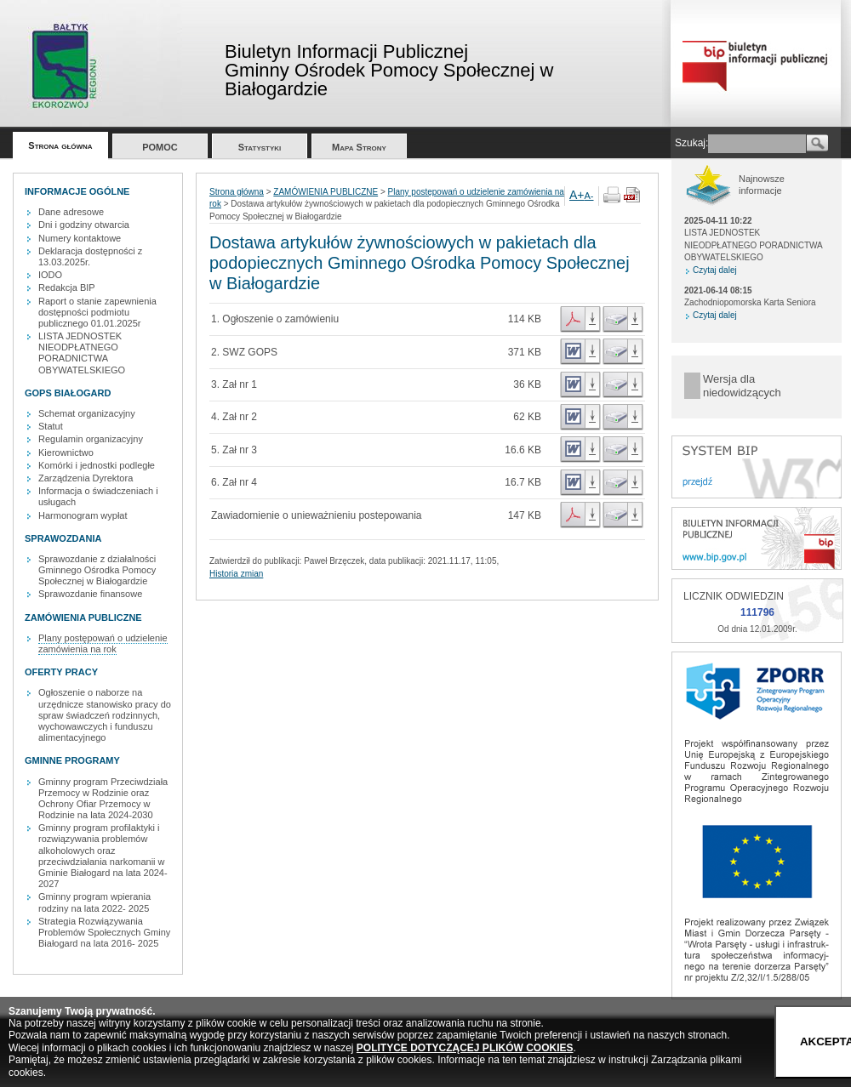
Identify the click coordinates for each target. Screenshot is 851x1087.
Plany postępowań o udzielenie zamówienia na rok (103, 643)
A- (589, 196)
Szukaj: (691, 143)
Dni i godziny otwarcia (83, 224)
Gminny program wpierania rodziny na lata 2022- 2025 (94, 902)
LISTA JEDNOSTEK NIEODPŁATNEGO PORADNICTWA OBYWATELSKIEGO (81, 353)
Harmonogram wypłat (83, 515)
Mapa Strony (359, 147)
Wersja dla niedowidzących (742, 386)
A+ (577, 195)
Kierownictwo (66, 452)
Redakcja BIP (66, 287)
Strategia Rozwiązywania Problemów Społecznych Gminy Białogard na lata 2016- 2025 (104, 932)
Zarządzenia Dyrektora (85, 478)
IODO (50, 275)
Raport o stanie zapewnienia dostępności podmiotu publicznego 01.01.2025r (97, 312)
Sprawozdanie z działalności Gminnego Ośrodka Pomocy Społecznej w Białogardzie (97, 570)
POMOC (160, 147)
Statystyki (260, 147)
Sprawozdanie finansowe (90, 594)
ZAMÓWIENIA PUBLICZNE (325, 191)
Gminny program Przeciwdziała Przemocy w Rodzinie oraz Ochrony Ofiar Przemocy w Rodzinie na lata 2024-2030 (103, 799)
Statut (50, 426)
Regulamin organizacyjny (90, 439)
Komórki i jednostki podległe (96, 465)
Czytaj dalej (715, 270)
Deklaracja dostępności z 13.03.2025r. (90, 256)
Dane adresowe (71, 212)
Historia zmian (236, 573)
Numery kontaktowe (79, 238)
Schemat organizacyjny (86, 413)
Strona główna (60, 145)
